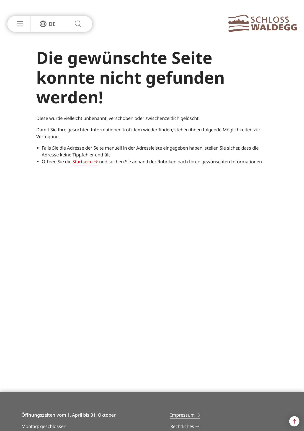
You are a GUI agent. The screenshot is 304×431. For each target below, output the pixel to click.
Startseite (82, 161)
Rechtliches (182, 426)
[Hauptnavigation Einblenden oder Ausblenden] (19, 24)
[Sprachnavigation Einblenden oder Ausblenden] (47, 24)
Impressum (182, 415)
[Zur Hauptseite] (262, 30)
